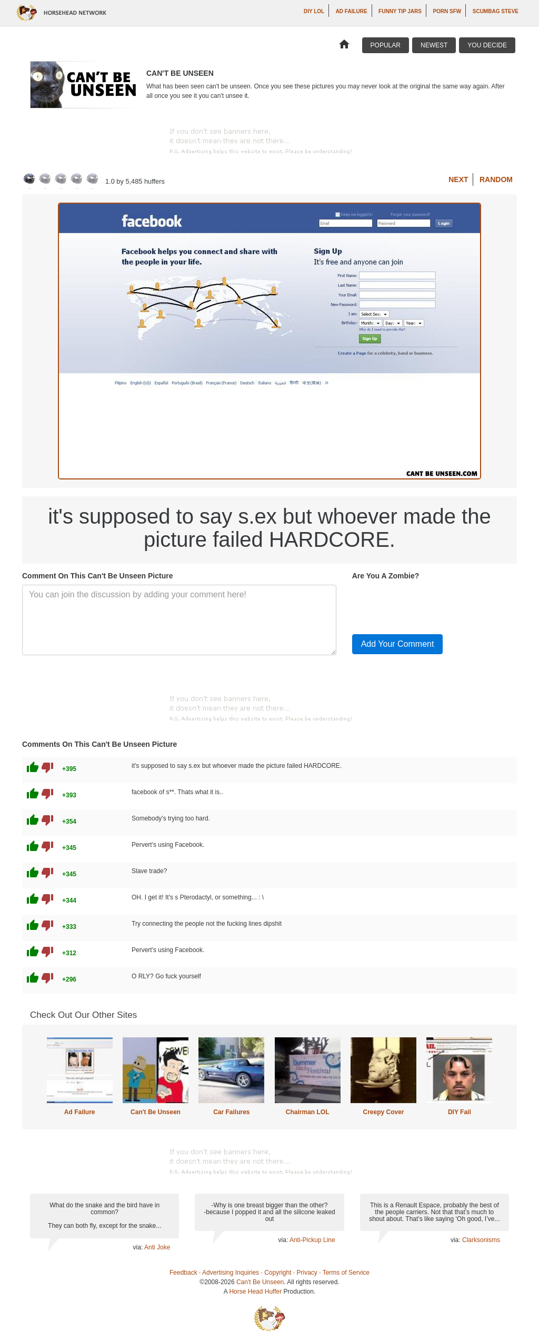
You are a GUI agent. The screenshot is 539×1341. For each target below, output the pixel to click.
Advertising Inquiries (230, 1272)
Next (458, 179)
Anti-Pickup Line (312, 1240)
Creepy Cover (383, 1112)
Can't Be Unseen (156, 1112)
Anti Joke (157, 1247)
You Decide (487, 45)
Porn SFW (447, 11)
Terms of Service (346, 1272)
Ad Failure (351, 11)
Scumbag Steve (495, 11)
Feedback (183, 1272)
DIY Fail (459, 1112)
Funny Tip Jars (400, 11)
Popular (386, 45)
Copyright (277, 1272)
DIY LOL (314, 11)
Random (496, 179)
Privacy (307, 1272)
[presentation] (432, 605)
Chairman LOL (308, 1112)
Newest (434, 45)
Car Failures (231, 1112)
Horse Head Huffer (255, 1291)
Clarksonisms (481, 1240)
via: (138, 1247)
